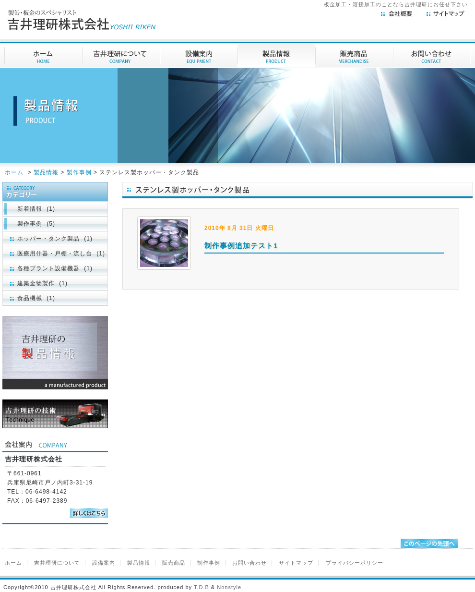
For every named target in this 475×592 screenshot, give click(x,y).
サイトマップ (296, 563)
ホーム (14, 172)
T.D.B (201, 587)
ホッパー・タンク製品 (48, 238)
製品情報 (46, 172)
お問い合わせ (249, 563)
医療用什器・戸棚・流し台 (54, 253)
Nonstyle (229, 587)
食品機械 (29, 298)
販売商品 (173, 563)
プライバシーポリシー (354, 563)
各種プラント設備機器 (48, 268)
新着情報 (29, 208)
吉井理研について (57, 563)
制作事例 (208, 563)
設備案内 (103, 563)
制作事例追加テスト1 (241, 246)
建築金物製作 (36, 283)
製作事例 (79, 172)
